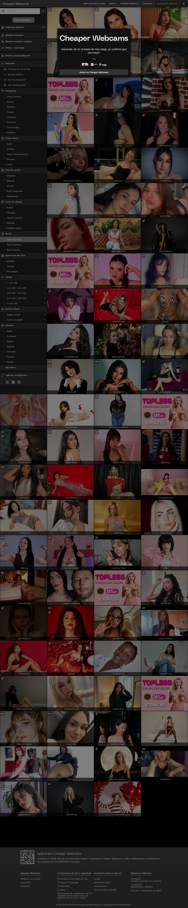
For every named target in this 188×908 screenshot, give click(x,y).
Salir (94, 59)
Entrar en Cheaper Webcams (94, 72)
